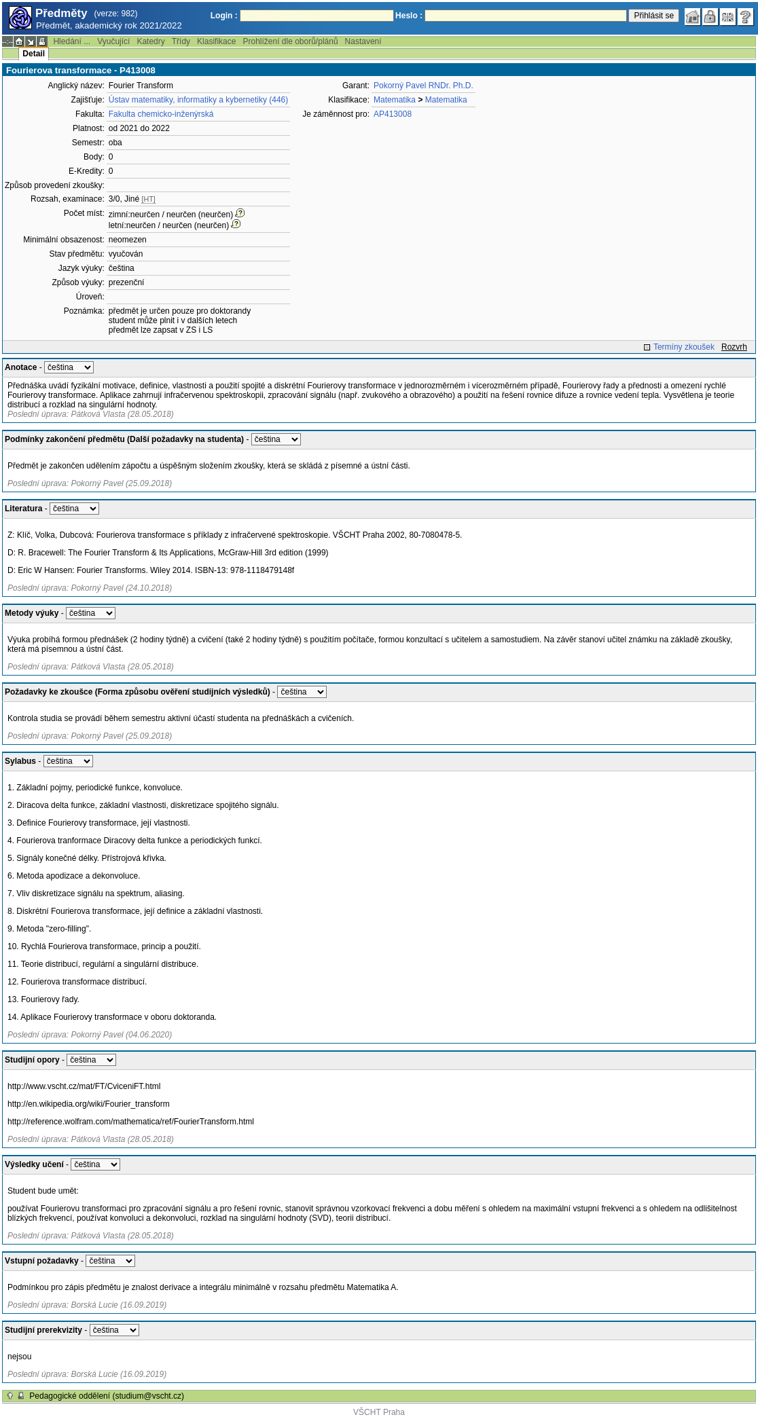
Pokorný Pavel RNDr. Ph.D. (423, 85)
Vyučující (113, 41)
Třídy (181, 41)
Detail (33, 53)
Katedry (150, 41)
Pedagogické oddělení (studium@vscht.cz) (106, 1396)
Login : (224, 15)
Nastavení (363, 41)
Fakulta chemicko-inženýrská (161, 114)
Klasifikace (216, 41)
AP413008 (393, 114)
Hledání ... (71, 41)
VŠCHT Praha (379, 1412)
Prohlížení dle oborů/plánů (290, 41)
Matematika (395, 100)
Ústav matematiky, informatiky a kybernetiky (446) (199, 100)
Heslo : (408, 15)
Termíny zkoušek (684, 347)
